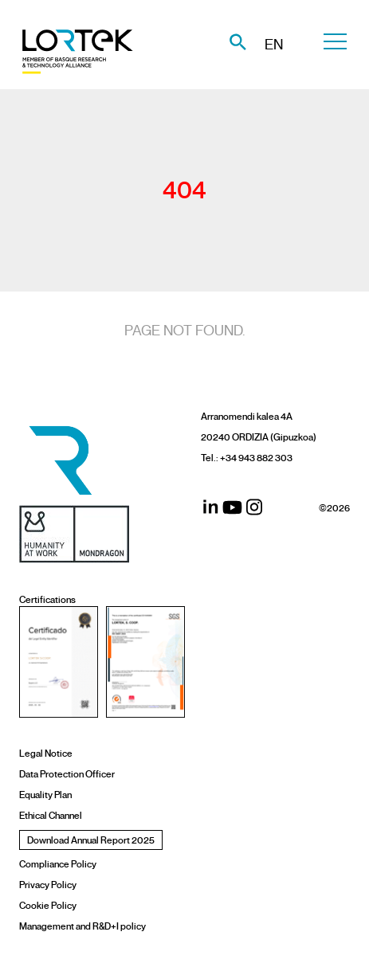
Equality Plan (45, 795)
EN (274, 44)
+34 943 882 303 (256, 458)
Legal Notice (46, 753)
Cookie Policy (48, 905)
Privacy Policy (48, 885)
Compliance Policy (57, 864)
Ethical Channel (50, 815)
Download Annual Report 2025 (91, 840)
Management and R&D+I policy (82, 926)
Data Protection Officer (67, 774)
